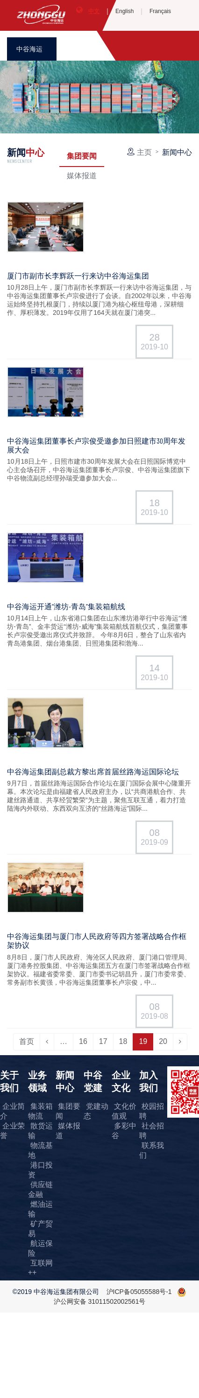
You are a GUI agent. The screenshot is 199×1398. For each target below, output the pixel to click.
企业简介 (12, 1111)
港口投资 (40, 1170)
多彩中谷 (124, 1131)
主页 (144, 151)
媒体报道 (82, 175)
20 (163, 1041)
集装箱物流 (40, 1111)
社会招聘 (151, 1131)
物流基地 (40, 1150)
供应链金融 (40, 1189)
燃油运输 (40, 1209)
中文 (94, 11)
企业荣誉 (12, 1131)
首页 (26, 1041)
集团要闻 (82, 155)
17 (103, 1041)
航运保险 (40, 1248)
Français (160, 11)
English (124, 11)
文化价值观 (124, 1111)
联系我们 (151, 1150)
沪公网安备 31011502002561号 (100, 1301)
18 (123, 1041)
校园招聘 (151, 1111)
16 (83, 1041)
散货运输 (40, 1131)
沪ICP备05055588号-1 (139, 1291)
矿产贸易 (40, 1229)
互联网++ (40, 1267)
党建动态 (96, 1111)
